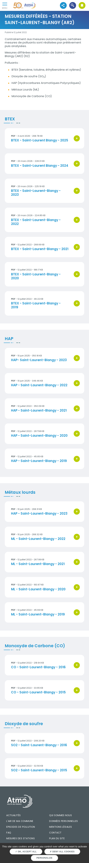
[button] (72, 5)
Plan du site (57, 838)
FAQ (8, 832)
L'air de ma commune (19, 821)
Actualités (13, 815)
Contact (55, 832)
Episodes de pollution (20, 827)
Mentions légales (60, 827)
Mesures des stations (20, 838)
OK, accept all (26, 851)
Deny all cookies (62, 851)
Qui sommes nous (60, 815)
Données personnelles (63, 821)
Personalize (45, 858)
